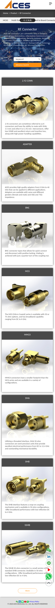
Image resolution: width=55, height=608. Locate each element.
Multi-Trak (16, 20)
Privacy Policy (34, 602)
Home (5, 13)
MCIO (5, 20)
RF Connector (25, 13)
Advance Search (22, 65)
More (27, 591)
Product (14, 13)
